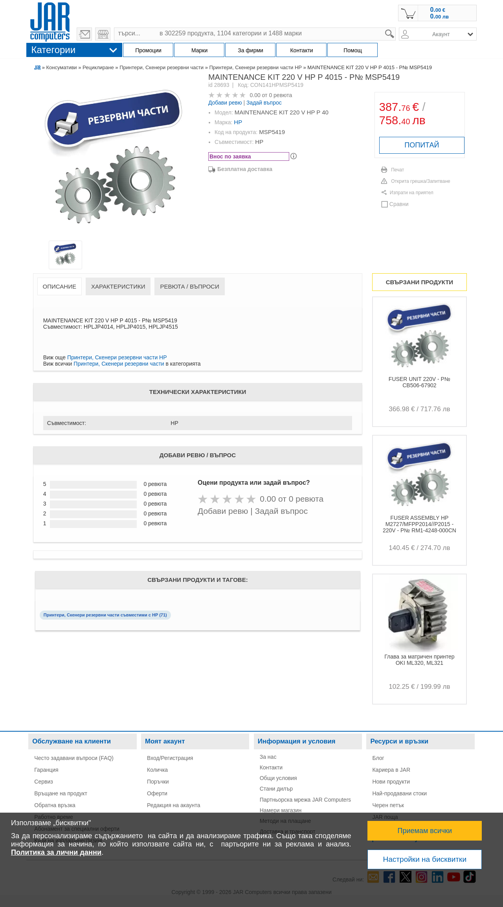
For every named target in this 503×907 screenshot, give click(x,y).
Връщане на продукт (60, 793)
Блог (378, 758)
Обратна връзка (54, 805)
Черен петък (388, 805)
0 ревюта (280, 95)
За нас (268, 757)
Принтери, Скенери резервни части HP (255, 67)
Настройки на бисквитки (424, 859)
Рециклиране (98, 67)
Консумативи (61, 67)
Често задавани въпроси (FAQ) (74, 758)
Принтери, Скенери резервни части (161, 67)
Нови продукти (391, 781)
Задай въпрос (264, 102)
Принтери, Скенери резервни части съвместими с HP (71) (105, 615)
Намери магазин (281, 810)
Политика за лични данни (56, 852)
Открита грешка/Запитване (420, 181)
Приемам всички (425, 831)
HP (238, 122)
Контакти (271, 767)
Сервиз (43, 781)
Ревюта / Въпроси (189, 286)
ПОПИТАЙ (421, 145)
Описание (59, 286)
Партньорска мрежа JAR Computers (305, 800)
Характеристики (118, 286)
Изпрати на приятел (411, 192)
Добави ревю (225, 102)
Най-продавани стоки (399, 793)
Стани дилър (276, 789)
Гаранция (46, 770)
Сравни (399, 204)
